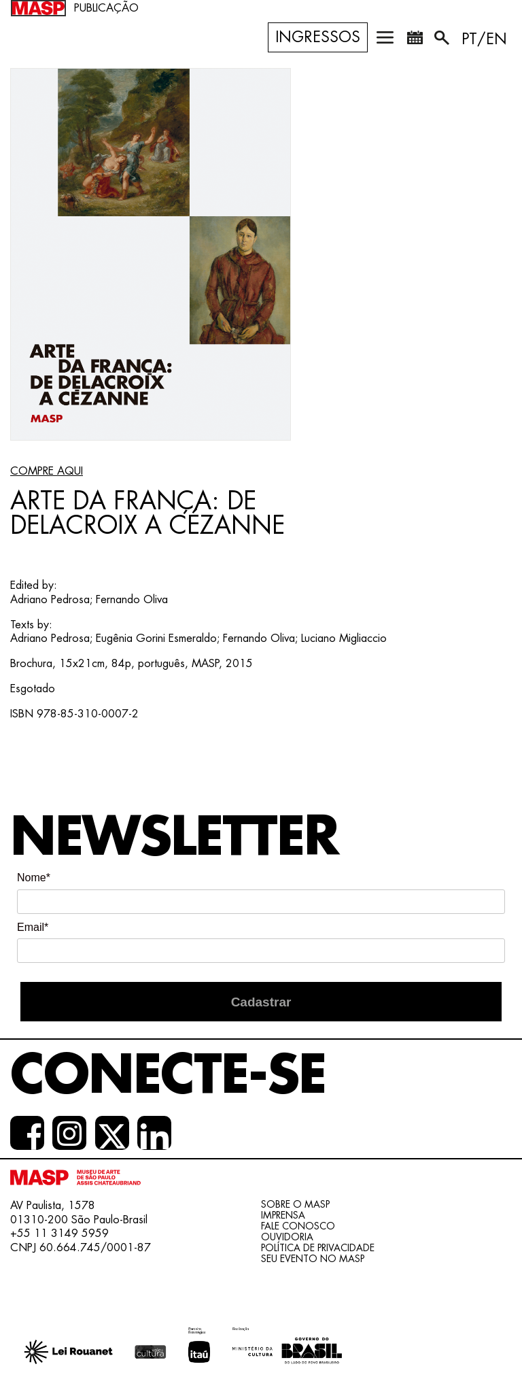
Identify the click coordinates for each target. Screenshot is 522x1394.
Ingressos (317, 37)
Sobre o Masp (295, 1204)
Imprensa (283, 1215)
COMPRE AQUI (46, 471)
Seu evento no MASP (312, 1258)
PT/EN (484, 39)
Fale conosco (298, 1226)
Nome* (33, 877)
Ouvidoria (287, 1237)
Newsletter (174, 838)
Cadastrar (261, 1002)
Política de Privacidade (318, 1248)
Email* (32, 927)
